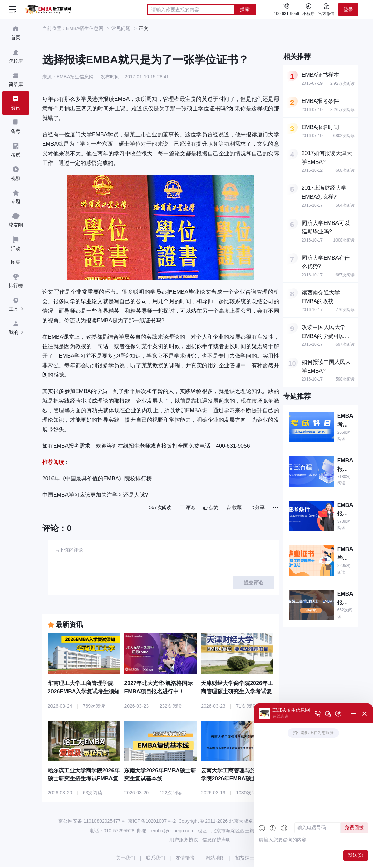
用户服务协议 (183, 839)
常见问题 (121, 28)
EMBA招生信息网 (85, 28)
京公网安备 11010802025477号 (91, 821)
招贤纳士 (244, 858)
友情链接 (185, 858)
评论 (187, 507)
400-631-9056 (286, 13)
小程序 (308, 9)
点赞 (210, 507)
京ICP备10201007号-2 (152, 821)
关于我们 (125, 858)
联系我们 (155, 858)
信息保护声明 (216, 839)
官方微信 (326, 9)
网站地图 (215, 858)
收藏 (234, 507)
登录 (348, 9)
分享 (257, 507)
